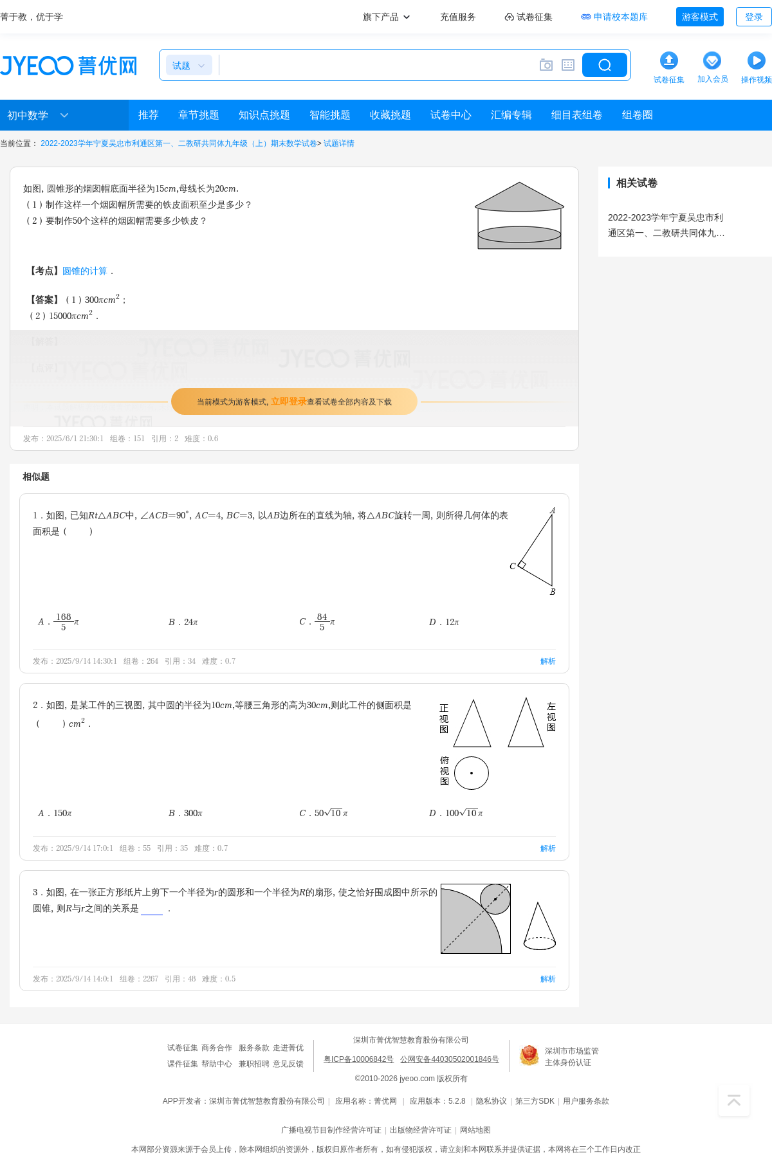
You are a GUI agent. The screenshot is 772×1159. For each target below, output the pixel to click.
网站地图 (475, 1130)
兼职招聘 (254, 1063)
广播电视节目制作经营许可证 (331, 1130)
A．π (58, 622)
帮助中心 (216, 1063)
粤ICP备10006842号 (359, 1059)
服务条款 (254, 1047)
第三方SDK (535, 1101)
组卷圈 (637, 114)
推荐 (148, 114)
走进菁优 (288, 1047)
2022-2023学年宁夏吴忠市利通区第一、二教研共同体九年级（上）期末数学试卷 (179, 143)
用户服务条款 (586, 1101)
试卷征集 (182, 1047)
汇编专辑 (511, 114)
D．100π (456, 812)
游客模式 (700, 17)
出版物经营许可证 (421, 1130)
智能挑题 (330, 114)
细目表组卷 (577, 114)
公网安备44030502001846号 (449, 1059)
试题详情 (339, 143)
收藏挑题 (390, 114)
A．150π (55, 812)
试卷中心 (451, 114)
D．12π (444, 621)
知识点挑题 (264, 114)
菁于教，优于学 (31, 17)
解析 (548, 661)
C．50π (323, 812)
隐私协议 (491, 1101)
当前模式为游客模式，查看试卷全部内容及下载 (294, 401)
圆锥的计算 (84, 270)
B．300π (186, 812)
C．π (317, 622)
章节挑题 (198, 114)
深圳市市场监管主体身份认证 (572, 1056)
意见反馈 (288, 1063)
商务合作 (216, 1047)
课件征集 (182, 1063)
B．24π (183, 621)
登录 (754, 17)
